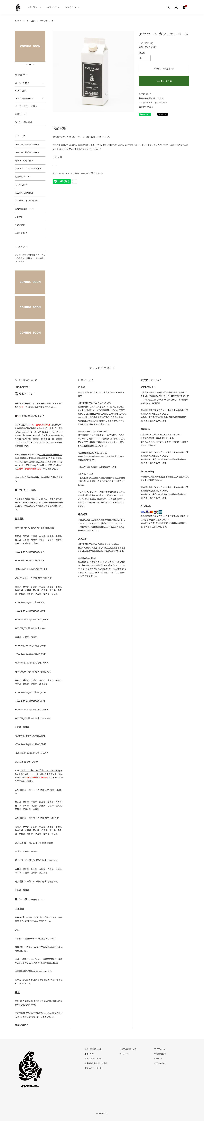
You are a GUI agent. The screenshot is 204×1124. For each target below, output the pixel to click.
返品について (145, 93)
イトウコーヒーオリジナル (27, 200)
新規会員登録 (160, 1053)
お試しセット (21, 114)
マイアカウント (160, 1049)
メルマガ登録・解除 (127, 1049)
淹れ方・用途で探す (24, 160)
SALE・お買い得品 (23, 122)
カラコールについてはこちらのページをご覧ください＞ (78, 173)
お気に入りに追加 (164, 68)
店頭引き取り (21, 232)
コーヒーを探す (29, 20)
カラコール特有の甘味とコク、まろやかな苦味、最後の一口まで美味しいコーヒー (30, 258)
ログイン (158, 1058)
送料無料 (19, 216)
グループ (51, 7)
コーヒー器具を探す (24, 98)
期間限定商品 (21, 184)
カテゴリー (32, 7)
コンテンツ (70, 7)
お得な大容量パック (24, 208)
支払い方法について (93, 1058)
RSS (121, 1053)
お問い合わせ (160, 1063)
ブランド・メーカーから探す (28, 168)
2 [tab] (30, 64)
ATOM (126, 1053)
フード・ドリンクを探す (26, 106)
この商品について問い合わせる (153, 102)
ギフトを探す (21, 90)
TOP (17, 20)
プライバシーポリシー (94, 1068)
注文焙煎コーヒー (23, 176)
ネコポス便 (20, 224)
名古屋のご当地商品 (24, 192)
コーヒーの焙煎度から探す (27, 152)
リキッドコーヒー (47, 20)
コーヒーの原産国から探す (27, 144)
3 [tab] (33, 64)
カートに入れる (164, 81)
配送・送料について (93, 1049)
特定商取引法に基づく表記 (151, 98)
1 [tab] (26, 64)
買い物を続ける (146, 106)
